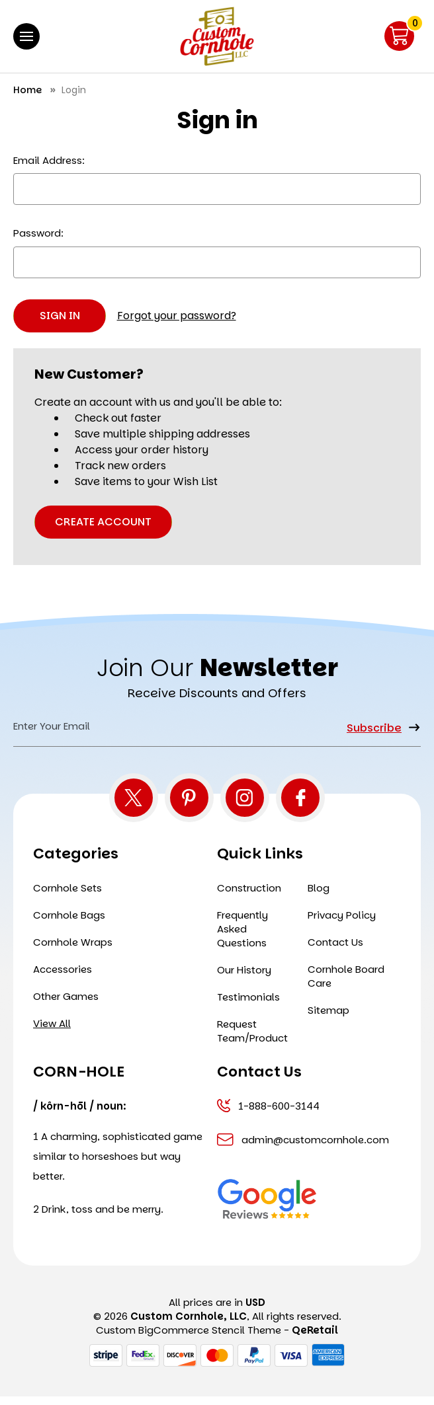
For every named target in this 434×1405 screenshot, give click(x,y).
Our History (244, 978)
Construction (249, 896)
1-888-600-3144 (268, 1114)
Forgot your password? (176, 315)
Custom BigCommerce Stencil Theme (188, 1339)
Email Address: (49, 160)
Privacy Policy (342, 923)
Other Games (66, 1005)
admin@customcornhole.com (303, 1148)
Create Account (103, 521)
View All (52, 1032)
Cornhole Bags (69, 923)
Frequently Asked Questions (242, 937)
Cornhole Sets (67, 896)
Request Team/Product (252, 1039)
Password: (38, 233)
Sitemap (328, 1019)
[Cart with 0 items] (399, 36)
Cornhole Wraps (72, 951)
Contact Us (335, 951)
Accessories (62, 978)
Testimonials (248, 1005)
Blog (318, 896)
